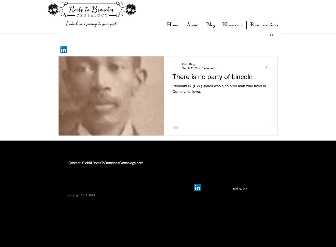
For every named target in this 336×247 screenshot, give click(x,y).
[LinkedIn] (63, 49)
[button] (210, 25)
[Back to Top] (241, 189)
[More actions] (268, 66)
